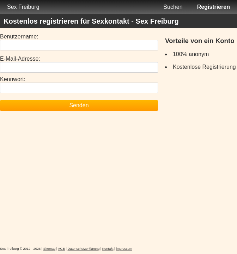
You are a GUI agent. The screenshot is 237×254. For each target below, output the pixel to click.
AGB (61, 248)
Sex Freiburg (23, 7)
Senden (79, 105)
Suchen (172, 7)
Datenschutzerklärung (84, 248)
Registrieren (213, 7)
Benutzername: (19, 37)
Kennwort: (12, 79)
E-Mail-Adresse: (20, 59)
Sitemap (49, 248)
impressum (124, 248)
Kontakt (108, 248)
